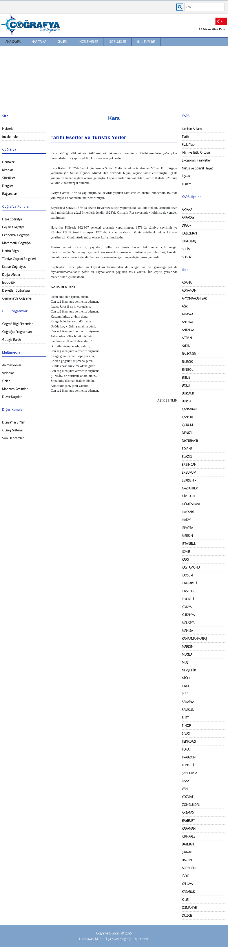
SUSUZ (187, 257)
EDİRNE (187, 449)
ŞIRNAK (187, 852)
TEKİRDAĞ (189, 741)
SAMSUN (188, 710)
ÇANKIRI (187, 417)
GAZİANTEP (190, 488)
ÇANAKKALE (190, 409)
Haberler (8, 129)
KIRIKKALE (188, 836)
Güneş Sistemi (12, 430)
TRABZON (188, 757)
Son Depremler (13, 438)
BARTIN (187, 860)
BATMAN (188, 844)
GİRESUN (188, 496)
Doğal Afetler (11, 275)
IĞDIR (185, 876)
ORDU (186, 686)
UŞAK (185, 781)
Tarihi (185, 137)
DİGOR (186, 225)
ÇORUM (187, 425)
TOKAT (186, 749)
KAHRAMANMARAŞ (194, 638)
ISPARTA (187, 528)
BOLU (186, 385)
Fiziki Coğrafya (12, 219)
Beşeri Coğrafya (13, 227)
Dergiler (7, 186)
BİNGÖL (187, 369)
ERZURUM (189, 472)
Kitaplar (7, 170)
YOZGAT (187, 797)
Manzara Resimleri (15, 389)
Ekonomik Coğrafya (15, 235)
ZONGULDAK (191, 805)
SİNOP (186, 725)
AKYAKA (187, 209)
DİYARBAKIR (190, 441)
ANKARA (187, 322)
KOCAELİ (188, 599)
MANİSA (187, 631)
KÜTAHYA (188, 615)
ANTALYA (188, 330)
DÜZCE (187, 915)
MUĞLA (187, 654)
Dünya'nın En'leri (13, 422)
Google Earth (11, 340)
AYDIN (186, 346)
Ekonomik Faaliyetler (196, 160)
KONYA (187, 607)
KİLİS (185, 900)
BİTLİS (186, 377)
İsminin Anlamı (192, 129)
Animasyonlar (11, 365)
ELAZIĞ (187, 456)
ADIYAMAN (189, 290)
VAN (185, 789)
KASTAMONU (191, 567)
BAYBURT (188, 820)
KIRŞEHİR (188, 591)
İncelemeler (88, 42)
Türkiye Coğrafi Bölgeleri (19, 259)
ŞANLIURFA (189, 773)
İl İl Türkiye (146, 42)
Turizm (186, 184)
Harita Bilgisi (10, 251)
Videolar (8, 373)
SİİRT (185, 718)
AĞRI (185, 306)
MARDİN (187, 646)
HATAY (186, 520)
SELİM (186, 249)
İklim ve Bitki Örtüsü (196, 152)
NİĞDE (186, 678)
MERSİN (187, 536)
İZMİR (186, 551)
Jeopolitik (8, 282)
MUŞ (185, 662)
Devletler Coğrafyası (16, 290)
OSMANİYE (189, 907)
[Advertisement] (114, 79)
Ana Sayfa (12, 42)
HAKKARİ (188, 512)
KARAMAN (188, 828)
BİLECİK (187, 362)
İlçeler (186, 176)
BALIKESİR (189, 354)
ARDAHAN (188, 868)
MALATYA (188, 623)
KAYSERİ (187, 575)
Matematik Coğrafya (16, 243)
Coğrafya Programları (17, 332)
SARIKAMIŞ (189, 241)
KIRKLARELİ (189, 583)
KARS (185, 559)
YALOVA (187, 884)
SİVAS (186, 733)
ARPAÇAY (188, 217)
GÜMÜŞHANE (191, 504)
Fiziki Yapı (188, 144)
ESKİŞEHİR (189, 480)
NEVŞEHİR (189, 670)
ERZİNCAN (189, 464)
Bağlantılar (9, 194)
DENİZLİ (187, 433)
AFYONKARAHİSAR (194, 298)
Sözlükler (117, 42)
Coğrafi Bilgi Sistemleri (17, 324)
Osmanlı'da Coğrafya (16, 298)
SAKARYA (188, 702)
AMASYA (187, 314)
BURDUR (188, 393)
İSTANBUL (189, 544)
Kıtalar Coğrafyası (14, 267)
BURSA (186, 401)
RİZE (185, 694)
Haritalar (39, 42)
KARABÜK (188, 892)
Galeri (62, 42)
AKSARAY (188, 813)
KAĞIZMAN (189, 233)
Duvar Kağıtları (12, 397)
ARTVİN (187, 338)
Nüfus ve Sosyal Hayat (197, 168)
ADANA (187, 282)
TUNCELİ (188, 765)
